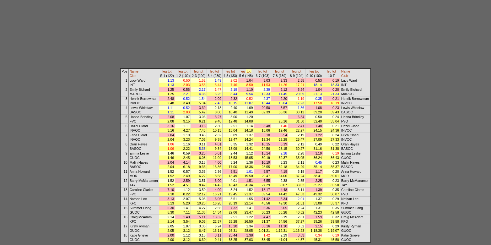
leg (164, 71)
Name (134, 71)
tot (170, 71)
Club (133, 76)
